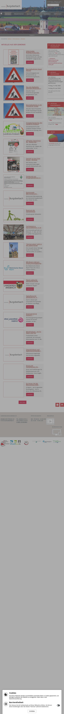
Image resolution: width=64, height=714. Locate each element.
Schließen (32, 711)
